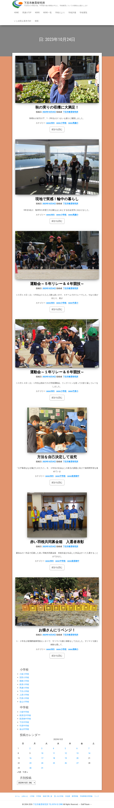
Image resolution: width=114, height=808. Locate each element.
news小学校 (61, 123)
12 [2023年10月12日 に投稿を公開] (66, 753)
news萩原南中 (73, 476)
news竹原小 (73, 303)
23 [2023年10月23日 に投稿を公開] (30, 763)
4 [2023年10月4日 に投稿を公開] (53, 748)
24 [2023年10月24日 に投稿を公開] (42, 763)
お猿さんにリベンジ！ (57, 630)
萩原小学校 (24, 684)
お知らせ (25, 796)
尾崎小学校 (24, 681)
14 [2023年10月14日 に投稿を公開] (89, 753)
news (37, 12)
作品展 (67, 796)
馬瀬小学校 (24, 688)
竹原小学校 (24, 698)
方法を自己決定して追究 (57, 457)
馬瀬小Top (26, 12)
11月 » (25, 772)
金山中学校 (24, 729)
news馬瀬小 (73, 123)
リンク (96, 796)
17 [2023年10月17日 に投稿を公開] (42, 758)
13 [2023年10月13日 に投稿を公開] (77, 753)
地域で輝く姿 (47, 796)
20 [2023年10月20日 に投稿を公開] (77, 758)
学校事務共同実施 (86, 796)
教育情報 (75, 796)
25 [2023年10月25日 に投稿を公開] (54, 763)
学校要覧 (83, 12)
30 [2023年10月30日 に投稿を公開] (30, 768)
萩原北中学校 (25, 715)
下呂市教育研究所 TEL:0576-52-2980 (48, 804)
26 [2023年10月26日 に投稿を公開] (66, 763)
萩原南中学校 (25, 719)
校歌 (37, 21)
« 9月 (19, 772)
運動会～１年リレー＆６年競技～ (57, 372)
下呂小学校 (24, 691)
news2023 (50, 123)
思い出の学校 (58, 796)
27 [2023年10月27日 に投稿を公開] (77, 763)
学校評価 (72, 12)
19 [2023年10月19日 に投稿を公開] (66, 758)
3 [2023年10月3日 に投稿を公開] (41, 748)
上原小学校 (24, 695)
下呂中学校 (24, 722)
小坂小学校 (24, 674)
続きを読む (57, 129)
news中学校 (60, 476)
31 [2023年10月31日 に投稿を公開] (42, 768)
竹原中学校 (24, 726)
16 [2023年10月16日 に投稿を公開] (30, 758)
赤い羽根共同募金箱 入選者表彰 (57, 542)
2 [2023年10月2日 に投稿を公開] (29, 748)
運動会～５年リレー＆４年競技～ (57, 284)
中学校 (38, 796)
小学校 (32, 796)
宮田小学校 (24, 677)
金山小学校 (24, 702)
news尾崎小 (73, 649)
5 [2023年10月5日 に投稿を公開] (65, 748)
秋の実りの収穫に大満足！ (57, 107)
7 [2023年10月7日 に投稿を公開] (88, 748)
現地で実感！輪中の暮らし (57, 199)
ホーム (17, 796)
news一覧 (47, 12)
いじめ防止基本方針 (22, 21)
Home (16, 12)
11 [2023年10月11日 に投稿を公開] (54, 753)
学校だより (60, 12)
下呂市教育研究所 (34, 2)
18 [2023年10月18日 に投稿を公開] (54, 758)
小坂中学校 (24, 712)
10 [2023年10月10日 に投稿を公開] (42, 753)
